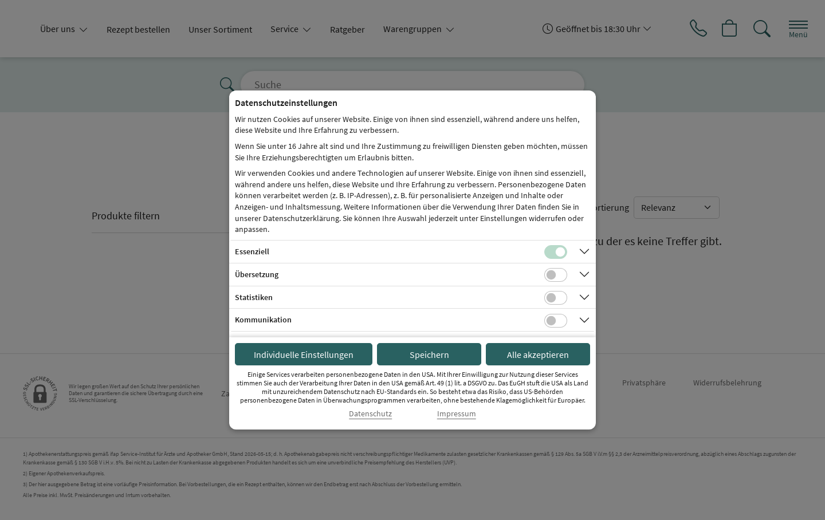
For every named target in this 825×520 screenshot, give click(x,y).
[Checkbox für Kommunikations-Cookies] (555, 321)
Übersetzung (256, 274)
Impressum (456, 414)
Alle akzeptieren (538, 354)
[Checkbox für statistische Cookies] (555, 298)
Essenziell (252, 251)
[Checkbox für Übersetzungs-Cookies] (555, 275)
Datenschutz (370, 414)
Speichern (429, 354)
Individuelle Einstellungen (303, 354)
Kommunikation (263, 319)
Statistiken (254, 297)
